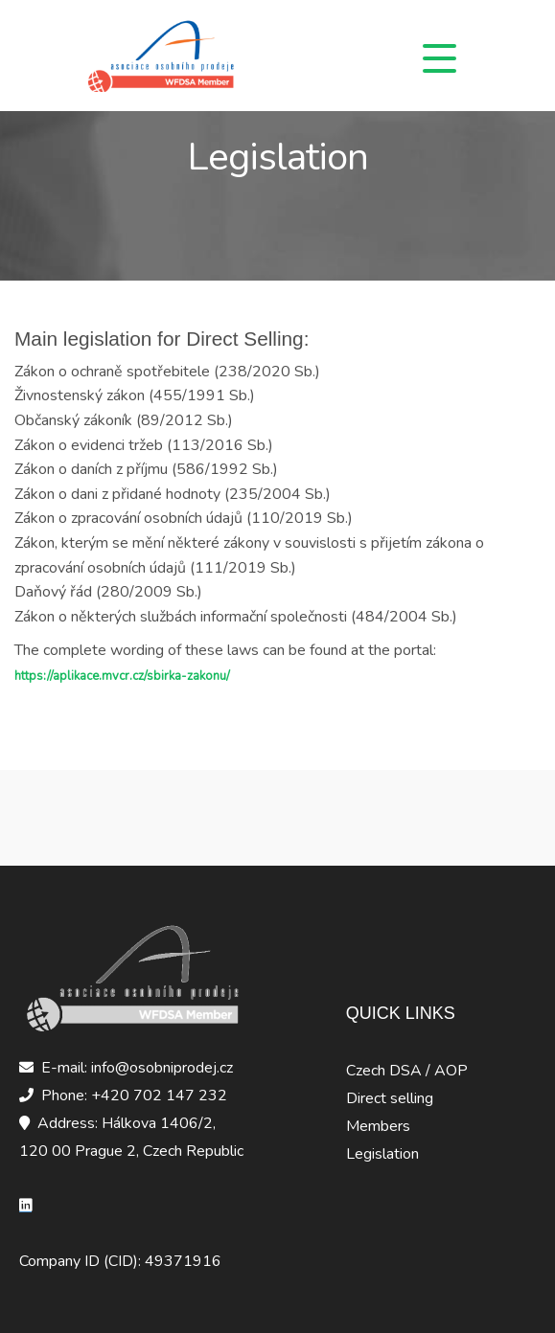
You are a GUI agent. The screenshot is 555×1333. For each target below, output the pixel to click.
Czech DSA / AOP (407, 1070)
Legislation (382, 1153)
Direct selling (389, 1098)
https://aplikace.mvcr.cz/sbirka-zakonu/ (122, 676)
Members (378, 1126)
